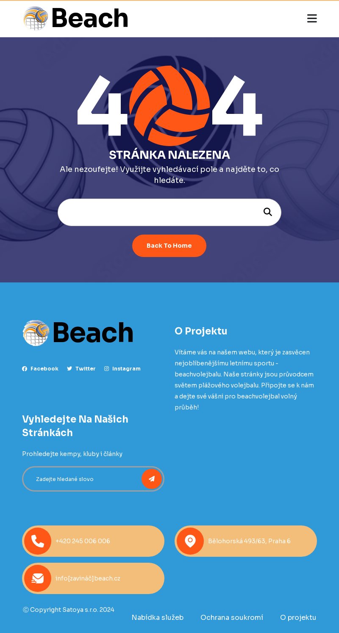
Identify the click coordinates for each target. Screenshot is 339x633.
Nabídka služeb (157, 617)
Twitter (81, 368)
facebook (40, 368)
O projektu (298, 617)
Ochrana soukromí (231, 617)
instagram (122, 368)
